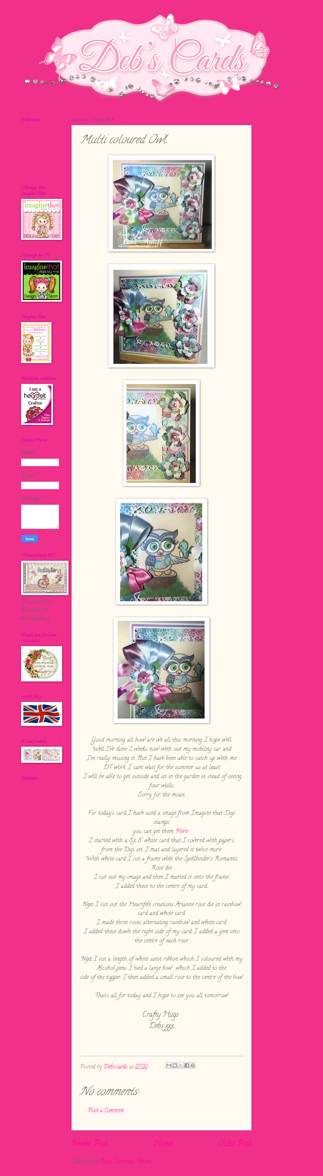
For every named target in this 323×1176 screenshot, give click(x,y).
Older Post (234, 1144)
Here (181, 831)
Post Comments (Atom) (126, 1162)
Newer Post (90, 1144)
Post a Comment (106, 1110)
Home (163, 1144)
